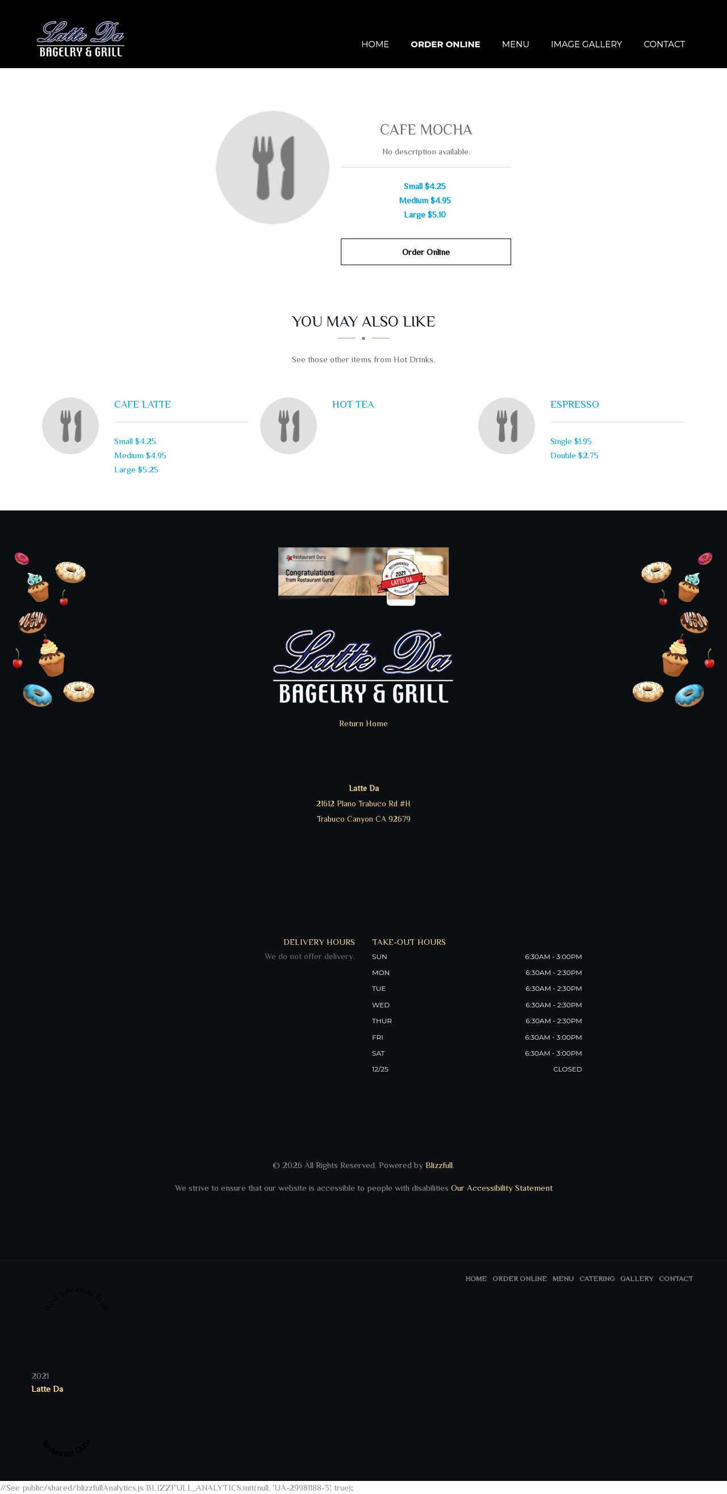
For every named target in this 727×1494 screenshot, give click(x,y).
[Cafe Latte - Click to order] (73, 425)
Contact (664, 44)
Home (375, 44)
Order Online (445, 44)
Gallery (636, 1278)
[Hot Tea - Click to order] (291, 425)
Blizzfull (439, 1165)
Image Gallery (586, 44)
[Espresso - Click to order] (509, 425)
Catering (597, 1278)
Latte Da (47, 1388)
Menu (515, 44)
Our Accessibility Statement (501, 1187)
